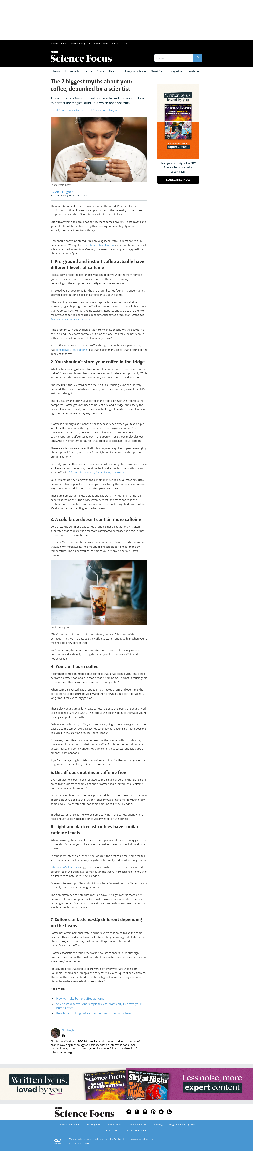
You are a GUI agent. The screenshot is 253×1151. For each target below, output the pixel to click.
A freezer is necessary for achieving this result (96, 472)
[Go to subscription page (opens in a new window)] (178, 157)
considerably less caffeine (71, 349)
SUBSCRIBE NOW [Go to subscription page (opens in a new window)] (178, 179)
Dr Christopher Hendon (99, 245)
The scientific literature (66, 867)
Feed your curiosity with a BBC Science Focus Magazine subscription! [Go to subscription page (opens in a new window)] (178, 167)
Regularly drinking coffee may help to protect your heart (94, 1013)
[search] (197, 58)
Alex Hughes (69, 1030)
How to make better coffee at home (80, 998)
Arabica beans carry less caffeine (71, 319)
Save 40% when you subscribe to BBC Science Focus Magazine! (85, 110)
